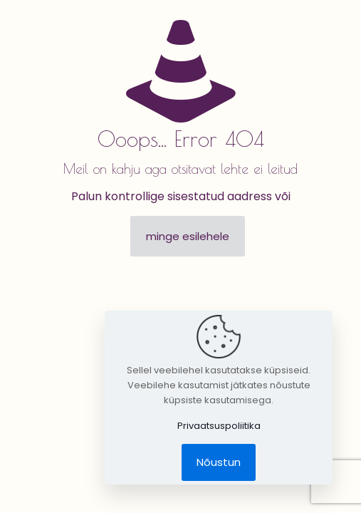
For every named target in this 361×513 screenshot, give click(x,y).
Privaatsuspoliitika (219, 425)
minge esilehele (187, 236)
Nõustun (219, 462)
